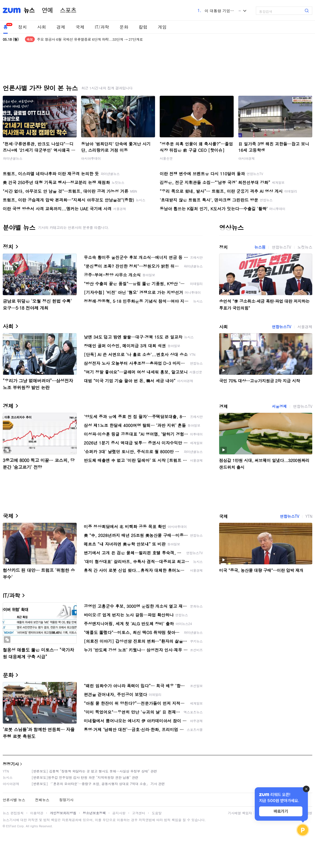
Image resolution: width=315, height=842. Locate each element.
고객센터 (138, 813)
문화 (123, 27)
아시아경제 (246, 158)
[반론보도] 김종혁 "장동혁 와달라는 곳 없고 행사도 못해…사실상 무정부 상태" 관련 (94, 771)
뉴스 (29, 10)
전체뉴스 (42, 799)
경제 (60, 27)
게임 (162, 27)
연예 (47, 10)
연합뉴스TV (281, 247)
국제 (80, 27)
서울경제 (304, 326)
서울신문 (166, 158)
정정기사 (11, 764)
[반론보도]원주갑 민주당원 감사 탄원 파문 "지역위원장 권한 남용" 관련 (84, 777)
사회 (41, 27)
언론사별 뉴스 (14, 799)
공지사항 (118, 813)
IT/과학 (102, 27)
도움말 (157, 813)
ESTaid (11, 826)
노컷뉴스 (304, 247)
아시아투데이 (91, 158)
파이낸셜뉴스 (12, 158)
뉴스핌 (260, 247)
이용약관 (36, 813)
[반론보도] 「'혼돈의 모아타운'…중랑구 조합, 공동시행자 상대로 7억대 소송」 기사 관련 (98, 783)
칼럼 (143, 27)
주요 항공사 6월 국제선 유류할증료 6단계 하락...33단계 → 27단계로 (90, 39)
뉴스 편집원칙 (13, 813)
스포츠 (68, 10)
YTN (308, 516)
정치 (22, 27)
